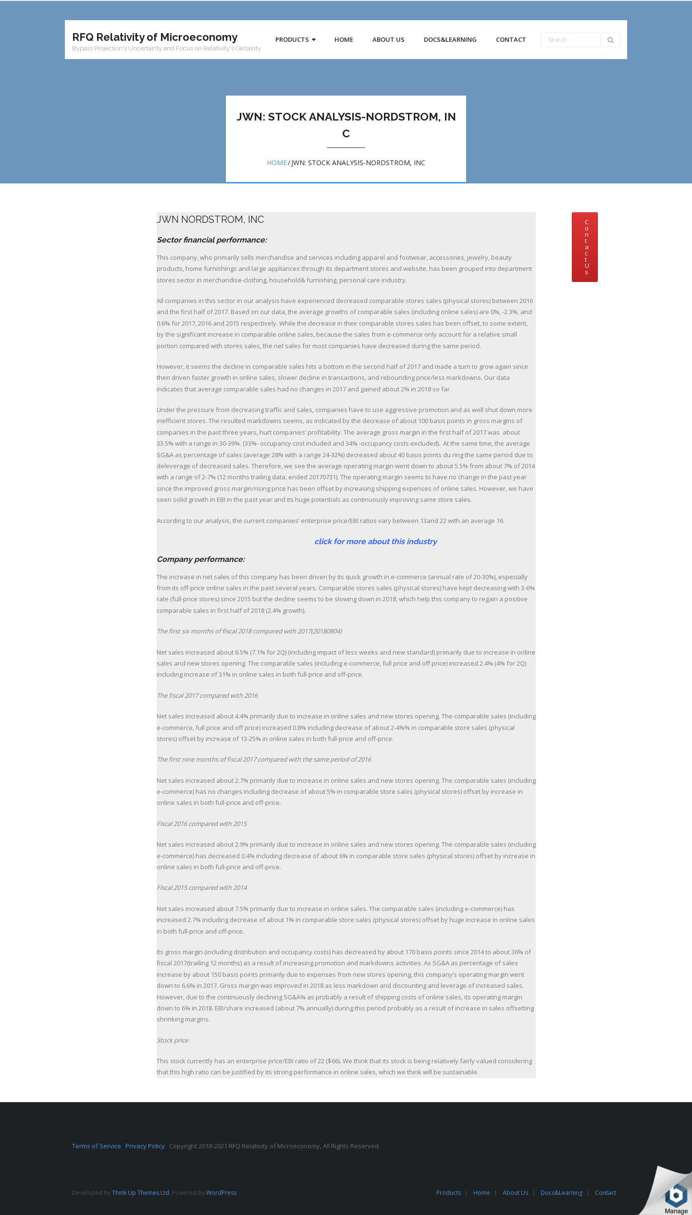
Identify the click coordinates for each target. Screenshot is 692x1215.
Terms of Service (98, 1146)
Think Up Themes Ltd (140, 1193)
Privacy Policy (147, 1146)
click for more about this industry (297, 541)
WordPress (221, 1193)
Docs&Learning (561, 1193)
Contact (605, 1193)
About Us (515, 1193)
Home (277, 162)
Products (448, 1193)
